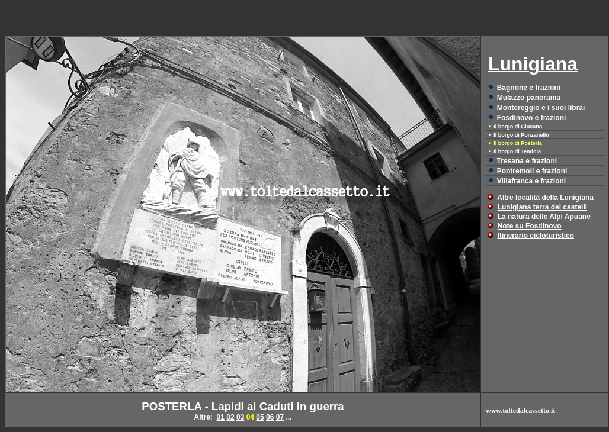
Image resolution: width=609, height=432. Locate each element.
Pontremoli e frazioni (532, 171)
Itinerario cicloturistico (536, 235)
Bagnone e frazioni (528, 87)
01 (221, 417)
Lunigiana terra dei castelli (542, 207)
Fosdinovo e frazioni (531, 118)
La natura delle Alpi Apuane (544, 216)
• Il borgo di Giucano (515, 127)
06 (270, 417)
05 (260, 417)
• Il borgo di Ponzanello (519, 135)
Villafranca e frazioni (531, 181)
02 (230, 417)
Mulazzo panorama (528, 98)
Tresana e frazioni (527, 161)
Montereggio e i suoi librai (541, 108)
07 (280, 417)
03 (240, 417)
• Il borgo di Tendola (515, 151)
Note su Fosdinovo (530, 226)
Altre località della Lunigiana (545, 198)
